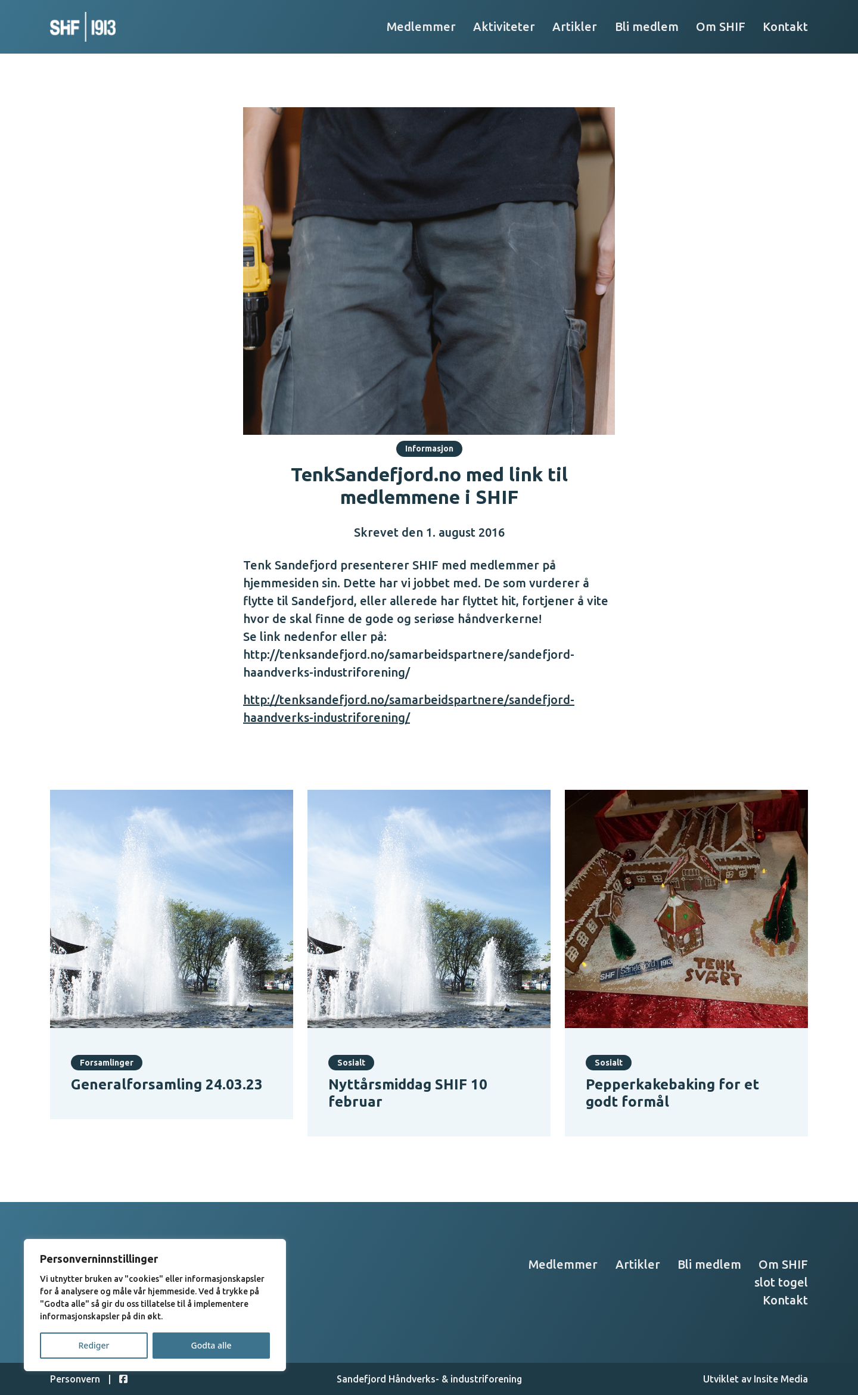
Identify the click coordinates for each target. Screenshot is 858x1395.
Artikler (574, 26)
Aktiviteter (504, 26)
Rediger (94, 1345)
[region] (155, 1305)
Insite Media (781, 1379)
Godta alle (211, 1345)
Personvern (75, 1379)
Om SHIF (720, 26)
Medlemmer (421, 26)
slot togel (781, 1282)
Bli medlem (647, 26)
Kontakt (785, 26)
